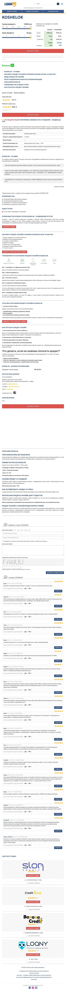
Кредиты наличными (32, 11)
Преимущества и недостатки (16, 84)
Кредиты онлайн (12, 11)
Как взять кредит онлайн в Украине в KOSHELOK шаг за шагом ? (30, 74)
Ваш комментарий (7, 530)
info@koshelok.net (12, 384)
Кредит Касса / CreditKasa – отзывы (33, 906)
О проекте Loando (34, 973)
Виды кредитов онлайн (14, 77)
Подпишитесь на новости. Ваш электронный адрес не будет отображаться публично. (24, 541)
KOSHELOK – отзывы (12, 71)
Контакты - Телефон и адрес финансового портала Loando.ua (34, 975)
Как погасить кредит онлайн (16, 87)
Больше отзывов (59, 186)
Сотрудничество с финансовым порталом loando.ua (34, 971)
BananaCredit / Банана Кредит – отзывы (33, 932)
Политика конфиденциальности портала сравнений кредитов (34, 977)
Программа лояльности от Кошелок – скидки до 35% (31, 120)
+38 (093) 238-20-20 (13, 386)
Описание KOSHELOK (12, 82)
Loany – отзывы (33, 959)
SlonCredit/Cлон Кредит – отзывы (33, 880)
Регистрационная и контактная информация (23, 79)
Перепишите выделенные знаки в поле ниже (15, 557)
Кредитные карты (53, 11)
